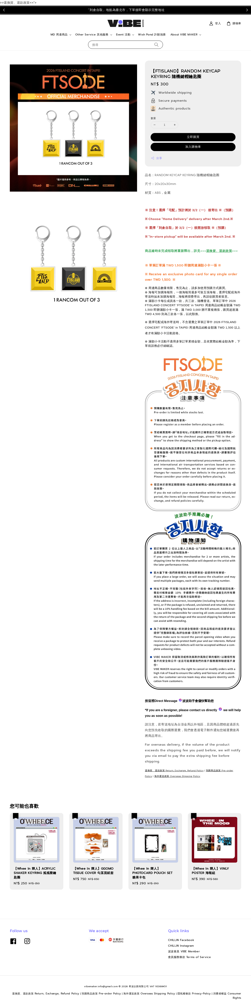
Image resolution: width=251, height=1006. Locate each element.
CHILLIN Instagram (181, 946)
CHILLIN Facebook (181, 940)
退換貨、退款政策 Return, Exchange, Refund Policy (174, 770)
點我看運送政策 (193, 9)
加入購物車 (193, 147)
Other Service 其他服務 (91, 34)
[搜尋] (156, 44)
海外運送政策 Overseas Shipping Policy (177, 776)
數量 (153, 118)
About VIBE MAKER (184, 34)
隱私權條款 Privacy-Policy (194, 993)
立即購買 (193, 137)
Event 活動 (123, 34)
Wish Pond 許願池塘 (152, 35)
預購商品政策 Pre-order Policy (101, 993)
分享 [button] (156, 158)
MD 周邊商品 (59, 34)
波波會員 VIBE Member (184, 951)
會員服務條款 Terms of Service (189, 957)
